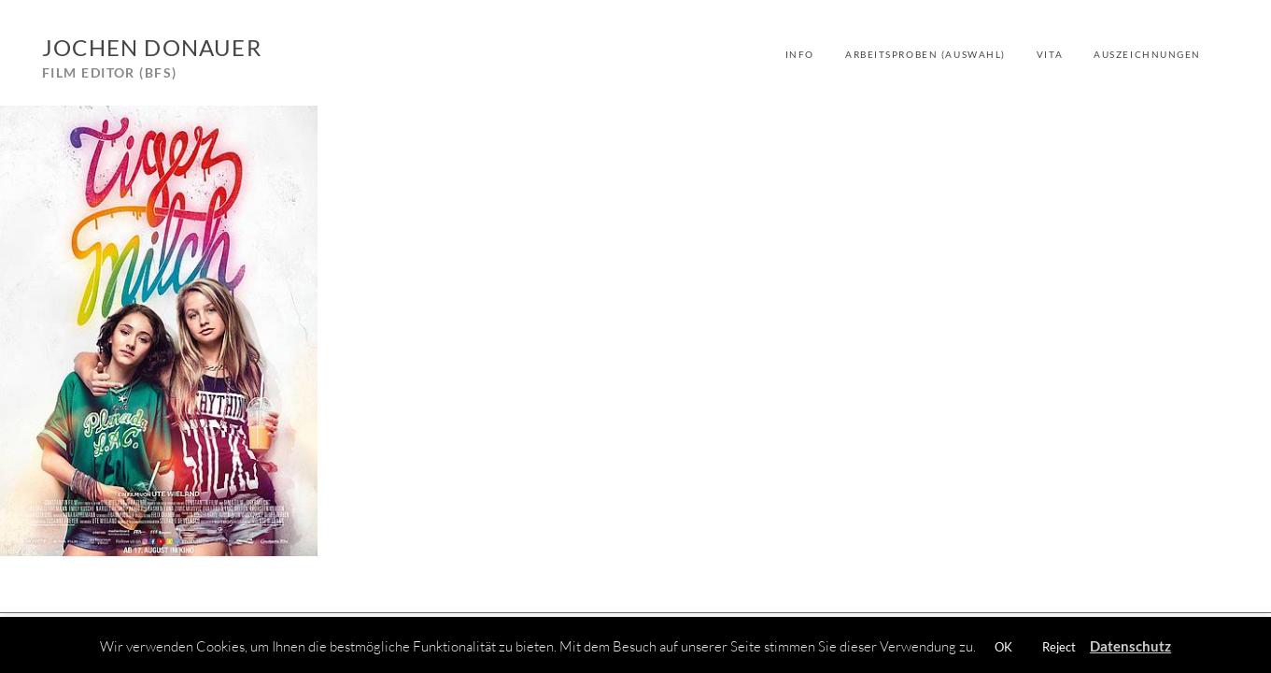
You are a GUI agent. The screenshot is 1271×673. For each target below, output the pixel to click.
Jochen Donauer (151, 47)
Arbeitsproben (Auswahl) (925, 54)
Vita (1050, 54)
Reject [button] (1059, 646)
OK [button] (1003, 646)
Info (799, 54)
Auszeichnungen (1147, 54)
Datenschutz (1130, 645)
